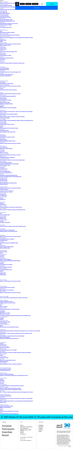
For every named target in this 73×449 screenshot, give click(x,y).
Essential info (35, 3)
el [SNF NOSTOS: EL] (39, 3)
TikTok (40, 431)
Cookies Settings (23, 437)
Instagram (40, 425)
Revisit (5, 435)
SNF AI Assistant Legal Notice (25, 440)
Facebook (40, 426)
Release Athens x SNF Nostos (25, 430)
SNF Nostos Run (24, 428)
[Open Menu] (42, 4)
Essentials (7, 432)
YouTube (40, 428)
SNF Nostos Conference (26, 426)
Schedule (22, 3)
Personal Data (29, 437)
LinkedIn (40, 429)
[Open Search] (44, 4)
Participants (28, 3)
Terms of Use (22, 438)
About (21, 425)
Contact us (23, 434)
